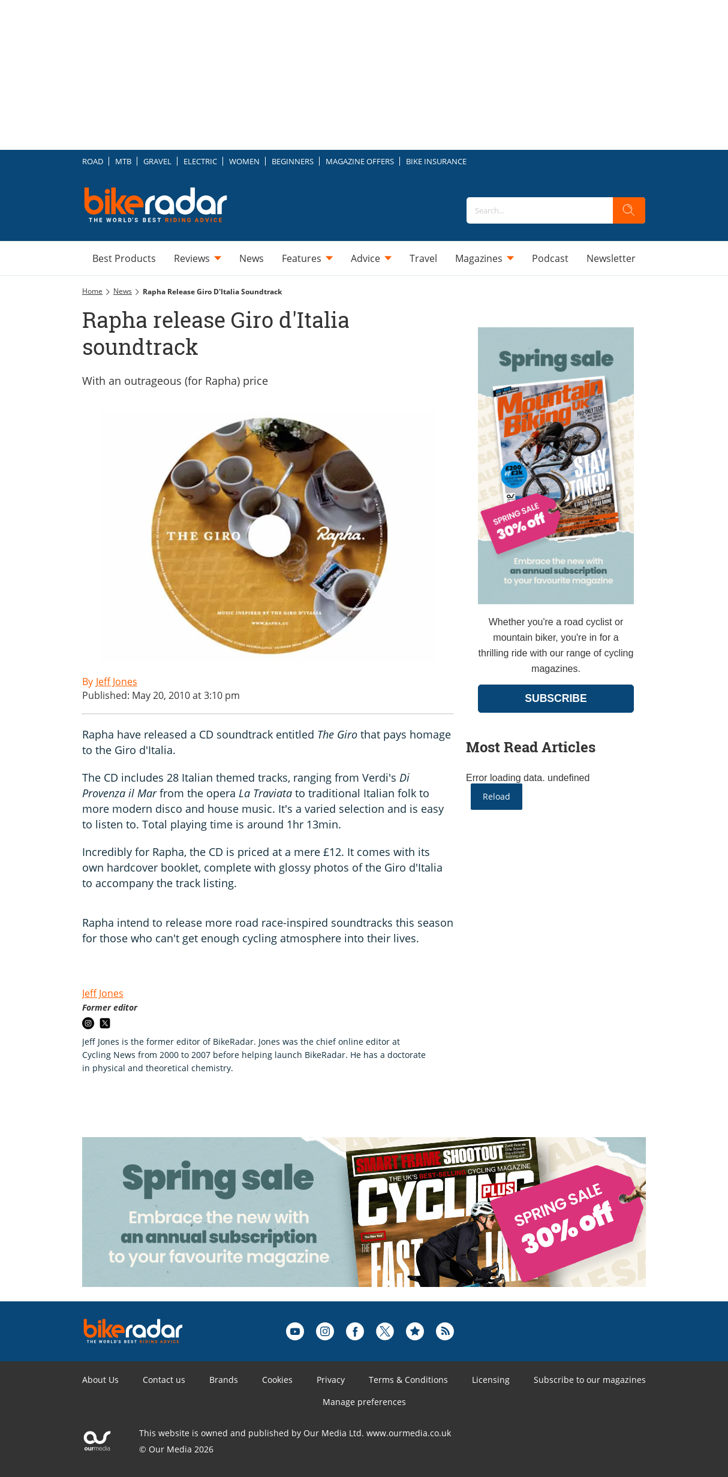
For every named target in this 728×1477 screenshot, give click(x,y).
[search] (629, 210)
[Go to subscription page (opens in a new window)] (556, 601)
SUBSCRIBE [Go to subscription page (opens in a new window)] (556, 698)
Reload (496, 796)
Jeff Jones (103, 993)
